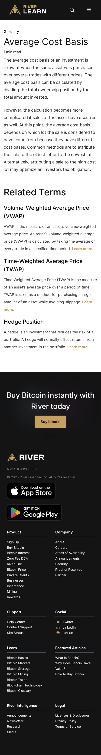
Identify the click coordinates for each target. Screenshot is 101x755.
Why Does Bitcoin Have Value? (73, 665)
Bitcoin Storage (18, 668)
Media (11, 732)
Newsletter (15, 721)
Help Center (16, 622)
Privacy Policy (66, 721)
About (59, 542)
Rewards (13, 597)
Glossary (11, 31)
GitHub (64, 633)
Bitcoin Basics (17, 658)
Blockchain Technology (24, 685)
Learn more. (82, 248)
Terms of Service (68, 726)
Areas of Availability (70, 553)
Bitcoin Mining (17, 674)
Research (14, 726)
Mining (12, 591)
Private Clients (18, 575)
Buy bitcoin (50, 421)
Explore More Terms (29, 361)
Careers (61, 547)
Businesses (15, 580)
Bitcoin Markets (18, 663)
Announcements (67, 558)
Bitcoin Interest (18, 553)
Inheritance (15, 586)
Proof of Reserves (68, 569)
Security (61, 564)
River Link (14, 564)
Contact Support (19, 627)
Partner (60, 575)
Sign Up (13, 542)
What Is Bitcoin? (67, 658)
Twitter (64, 622)
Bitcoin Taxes (17, 680)
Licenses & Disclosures (72, 715)
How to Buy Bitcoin (69, 674)
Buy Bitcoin (15, 547)
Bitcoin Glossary (19, 690)
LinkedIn (65, 627)
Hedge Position (24, 321)
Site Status (15, 633)
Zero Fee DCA (17, 558)
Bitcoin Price (16, 569)
